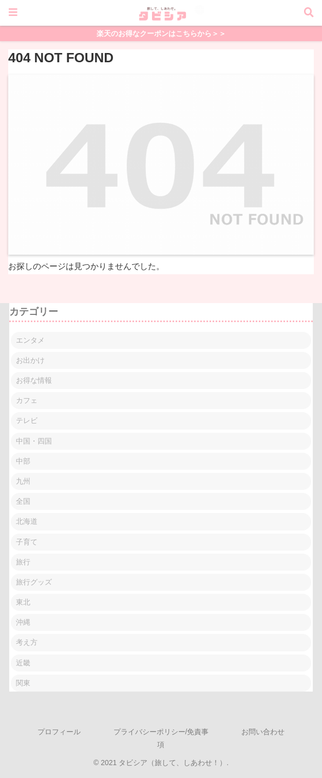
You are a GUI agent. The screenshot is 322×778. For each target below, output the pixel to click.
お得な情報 (34, 380)
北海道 (26, 521)
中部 (23, 461)
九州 (23, 481)
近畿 (23, 663)
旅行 (23, 562)
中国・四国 (34, 441)
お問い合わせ (263, 732)
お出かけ (30, 360)
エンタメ (30, 340)
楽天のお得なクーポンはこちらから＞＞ (161, 34)
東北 (23, 602)
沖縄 (23, 622)
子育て (26, 542)
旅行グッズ (34, 582)
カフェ (26, 400)
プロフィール (59, 732)
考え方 (26, 642)
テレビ (26, 420)
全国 (23, 501)
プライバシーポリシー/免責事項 (161, 738)
